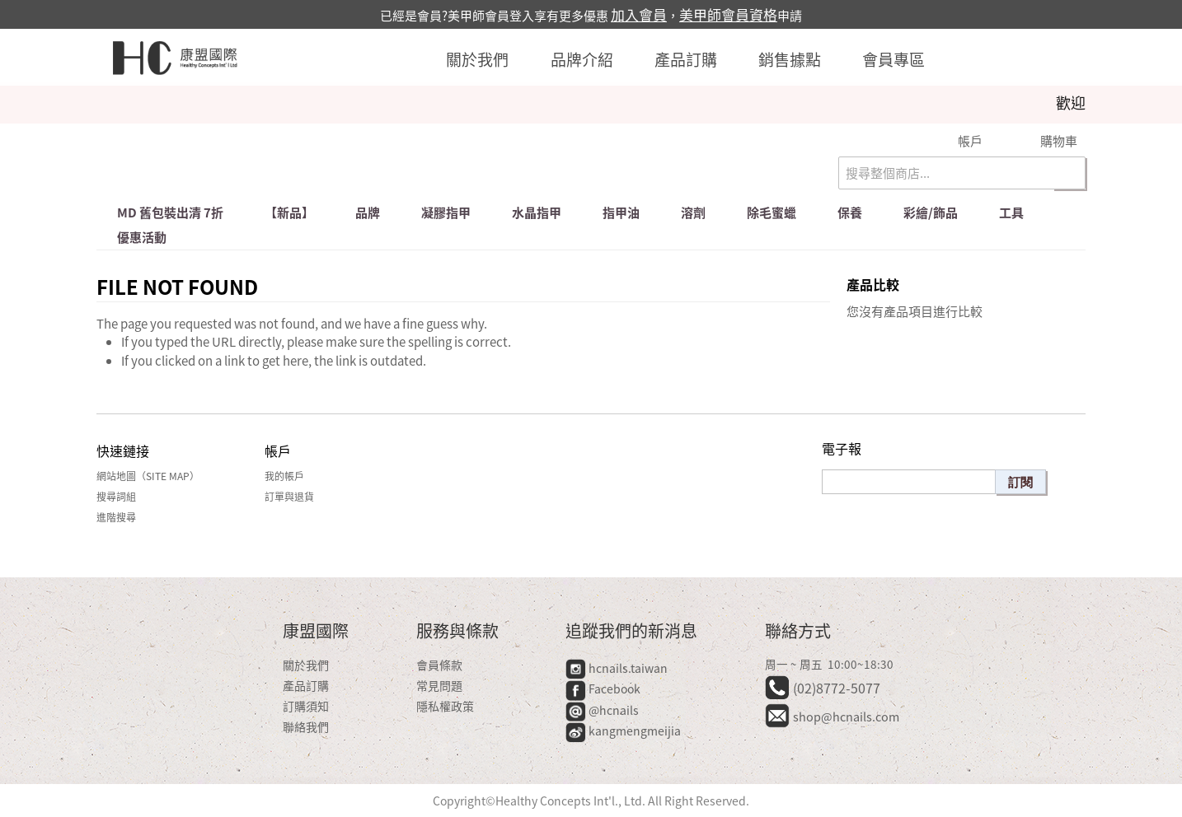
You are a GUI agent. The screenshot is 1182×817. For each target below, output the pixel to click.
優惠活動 (142, 237)
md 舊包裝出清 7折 (170, 212)
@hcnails (602, 710)
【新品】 (289, 212)
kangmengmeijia (623, 730)
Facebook (604, 688)
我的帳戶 (284, 476)
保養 (849, 212)
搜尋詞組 (116, 496)
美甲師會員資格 (728, 14)
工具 (1011, 212)
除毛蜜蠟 (771, 212)
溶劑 (693, 212)
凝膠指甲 (446, 212)
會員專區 (893, 59)
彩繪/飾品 (930, 212)
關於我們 (477, 59)
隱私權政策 (445, 706)
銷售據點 (789, 59)
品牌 (367, 212)
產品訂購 (685, 59)
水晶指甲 (536, 212)
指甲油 (621, 212)
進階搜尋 (116, 517)
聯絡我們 (306, 726)
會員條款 (439, 664)
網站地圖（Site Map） (147, 476)
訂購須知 (306, 706)
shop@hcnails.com (846, 716)
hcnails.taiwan (616, 668)
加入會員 (639, 14)
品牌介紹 (582, 59)
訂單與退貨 (289, 496)
